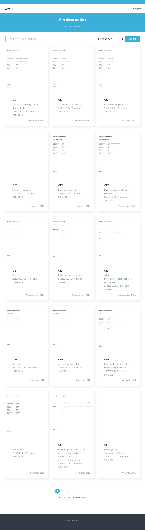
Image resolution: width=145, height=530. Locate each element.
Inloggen (137, 8)
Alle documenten (72, 27)
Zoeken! (132, 38)
